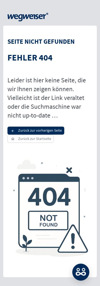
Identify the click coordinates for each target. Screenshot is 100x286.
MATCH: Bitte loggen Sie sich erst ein (80, 272)
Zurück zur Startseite (30, 138)
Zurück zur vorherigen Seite (36, 130)
